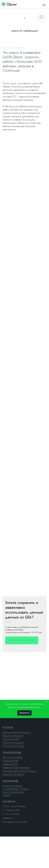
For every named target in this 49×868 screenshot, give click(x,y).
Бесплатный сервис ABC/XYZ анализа (19, 771)
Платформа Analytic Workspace (16, 767)
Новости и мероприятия (13, 792)
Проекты (6, 795)
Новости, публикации (24, 31)
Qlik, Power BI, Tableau (13, 757)
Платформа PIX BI (10, 764)
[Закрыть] (46, 701)
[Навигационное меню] (43, 5)
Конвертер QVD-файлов (13, 774)
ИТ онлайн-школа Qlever (14, 746)
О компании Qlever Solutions (16, 788)
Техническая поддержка (13, 742)
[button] (21, 640)
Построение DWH (11, 739)
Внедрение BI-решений (13, 735)
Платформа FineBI (10, 760)
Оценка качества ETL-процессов (17, 732)
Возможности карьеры (12, 785)
